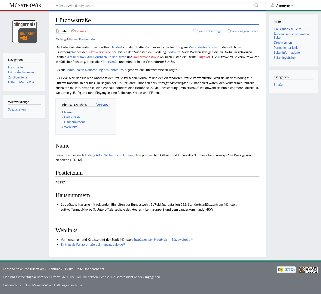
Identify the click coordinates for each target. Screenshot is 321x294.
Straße (278, 84)
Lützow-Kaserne (99, 52)
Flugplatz (204, 57)
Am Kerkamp (76, 57)
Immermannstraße (146, 57)
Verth (148, 47)
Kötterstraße (109, 62)
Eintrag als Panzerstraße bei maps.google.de (92, 244)
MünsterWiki (26, 5)
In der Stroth (117, 57)
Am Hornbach (97, 57)
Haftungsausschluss (68, 285)
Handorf (116, 47)
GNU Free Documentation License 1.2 (88, 277)
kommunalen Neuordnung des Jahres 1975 (96, 70)
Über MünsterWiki (37, 285)
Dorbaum (173, 52)
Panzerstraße (87, 39)
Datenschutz (12, 285)
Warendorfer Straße (203, 47)
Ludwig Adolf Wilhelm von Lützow (109, 155)
